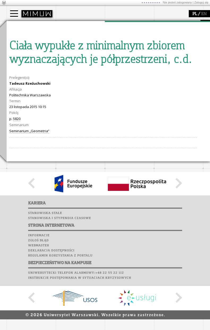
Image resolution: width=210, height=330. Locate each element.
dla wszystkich (172, 55)
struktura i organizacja (80, 41)
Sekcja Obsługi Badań (129, 55)
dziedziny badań (125, 36)
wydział (68, 26)
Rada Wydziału (74, 46)
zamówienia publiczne (80, 65)
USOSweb (15, 73)
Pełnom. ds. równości (30, 65)
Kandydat (21, 36)
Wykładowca (23, 51)
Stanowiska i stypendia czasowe (59, 316)
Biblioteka (17, 98)
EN (204, 14)
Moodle (14, 78)
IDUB (115, 65)
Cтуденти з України (29, 60)
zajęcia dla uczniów (176, 36)
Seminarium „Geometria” (29, 229)
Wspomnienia (19, 103)
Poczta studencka (24, 88)
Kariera (16, 108)
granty (117, 51)
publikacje (120, 46)
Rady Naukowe (74, 51)
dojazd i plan (72, 36)
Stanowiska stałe (45, 311)
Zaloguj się (201, 2)
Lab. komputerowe (24, 83)
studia (17, 26)
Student (19, 41)
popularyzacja (174, 26)
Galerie (43, 103)
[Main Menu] (14, 13)
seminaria (120, 41)
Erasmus (20, 55)
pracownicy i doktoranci (81, 55)
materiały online (174, 41)
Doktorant (21, 46)
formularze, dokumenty (81, 60)
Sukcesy (15, 113)
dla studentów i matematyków (173, 48)
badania (117, 26)
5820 (16, 217)
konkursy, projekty (176, 60)
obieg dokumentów (127, 60)
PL (194, 14)
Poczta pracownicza (27, 93)
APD (39, 73)
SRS (30, 73)
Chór (35, 98)
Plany (30, 78)
